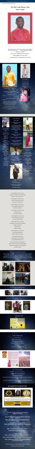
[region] (17, 1)
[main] (20, 8)
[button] (1, 3)
